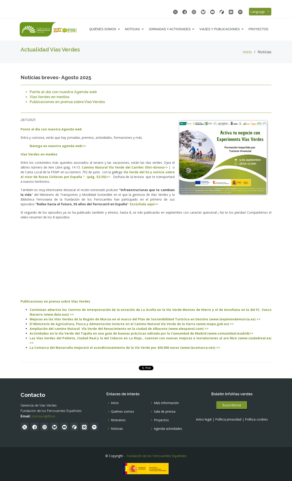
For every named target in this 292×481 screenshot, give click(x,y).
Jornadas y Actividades (170, 29)
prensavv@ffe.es (43, 416)
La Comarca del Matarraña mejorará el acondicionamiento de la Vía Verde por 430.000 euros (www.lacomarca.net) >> (125, 347)
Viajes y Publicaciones (220, 29)
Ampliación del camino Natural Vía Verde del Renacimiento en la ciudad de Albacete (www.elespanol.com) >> (119, 328)
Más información (166, 403)
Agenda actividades (168, 428)
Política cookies (256, 419)
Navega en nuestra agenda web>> (58, 146)
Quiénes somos (103, 29)
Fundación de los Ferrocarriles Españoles (157, 456)
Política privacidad (228, 419)
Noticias (133, 29)
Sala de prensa (164, 411)
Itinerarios (118, 420)
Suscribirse (231, 405)
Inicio (247, 51)
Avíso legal (204, 419)
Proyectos (259, 29)
